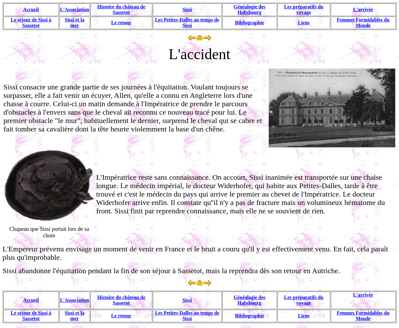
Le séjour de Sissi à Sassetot (31, 22)
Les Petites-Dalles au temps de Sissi (187, 22)
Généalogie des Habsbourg (249, 9)
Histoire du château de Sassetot (121, 9)
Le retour (121, 22)
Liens (304, 22)
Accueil (31, 9)
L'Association (74, 9)
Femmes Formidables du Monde (363, 22)
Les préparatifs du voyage (303, 9)
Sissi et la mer (74, 22)
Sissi (187, 9)
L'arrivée (363, 9)
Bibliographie (249, 22)
